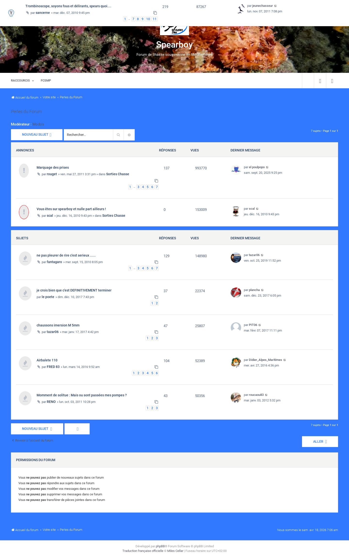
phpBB (160, 546)
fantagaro (54, 262)
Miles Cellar (175, 551)
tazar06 (254, 255)
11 (155, 19)
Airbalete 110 (47, 360)
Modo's (38, 124)
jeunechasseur (262, 6)
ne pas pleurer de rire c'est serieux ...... (66, 255)
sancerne (43, 13)
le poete (48, 297)
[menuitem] (320, 80)
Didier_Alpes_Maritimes (265, 360)
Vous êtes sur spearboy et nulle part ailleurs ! (71, 209)
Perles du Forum (26, 111)
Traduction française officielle (142, 551)
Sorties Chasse (117, 174)
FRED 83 (53, 367)
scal (50, 215)
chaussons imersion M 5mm (58, 325)
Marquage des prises (53, 167)
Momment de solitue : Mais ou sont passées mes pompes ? (82, 395)
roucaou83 (256, 395)
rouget (52, 174)
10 (148, 19)
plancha (254, 290)
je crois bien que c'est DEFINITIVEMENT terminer (74, 290)
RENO (51, 402)
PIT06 (253, 325)
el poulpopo (257, 167)
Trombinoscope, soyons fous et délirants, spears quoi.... (68, 6)
